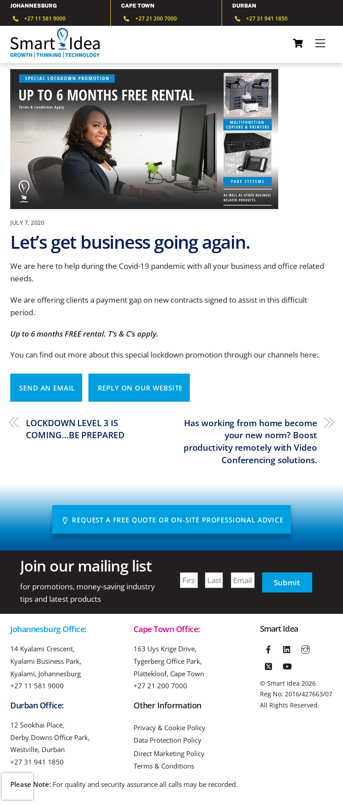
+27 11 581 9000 (37, 685)
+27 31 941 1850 (37, 761)
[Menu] (320, 43)
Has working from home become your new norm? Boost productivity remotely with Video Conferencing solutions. (250, 441)
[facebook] (268, 648)
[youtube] (287, 664)
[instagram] (305, 648)
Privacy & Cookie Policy (169, 728)
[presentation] (17, 786)
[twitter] (268, 664)
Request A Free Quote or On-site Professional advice (173, 519)
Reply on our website (140, 387)
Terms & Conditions (164, 766)
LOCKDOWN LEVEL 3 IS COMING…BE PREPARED (75, 429)
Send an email (47, 387)
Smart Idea (283, 683)
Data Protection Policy (167, 740)
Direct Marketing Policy (169, 753)
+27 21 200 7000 (160, 685)
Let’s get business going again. (130, 242)
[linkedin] (287, 648)
